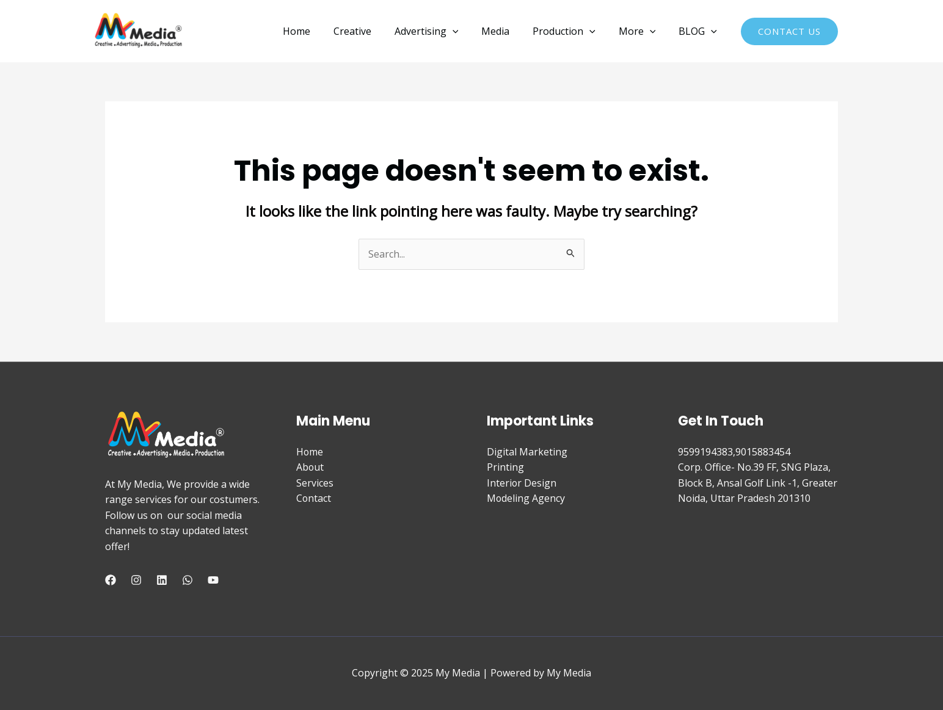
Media (508, 31)
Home (320, 31)
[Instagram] (136, 579)
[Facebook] (110, 579)
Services (314, 483)
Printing (505, 467)
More (642, 31)
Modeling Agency (526, 498)
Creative (372, 31)
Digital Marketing (527, 451)
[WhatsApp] (187, 579)
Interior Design (522, 483)
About (310, 467)
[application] (469, 31)
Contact (314, 498)
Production (573, 31)
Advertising (443, 31)
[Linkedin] (161, 579)
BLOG (699, 31)
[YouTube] (213, 579)
